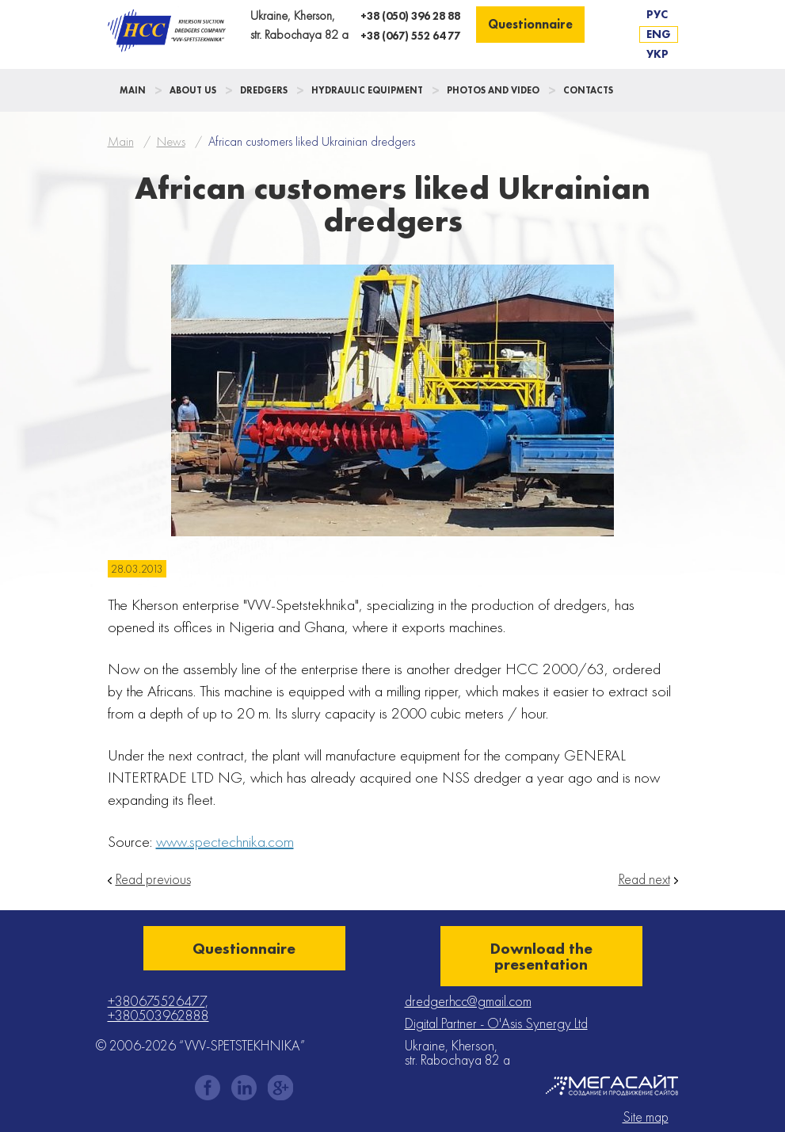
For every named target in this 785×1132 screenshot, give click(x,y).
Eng (658, 34)
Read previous (153, 879)
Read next (644, 879)
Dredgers (264, 90)
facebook (207, 1087)
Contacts (588, 90)
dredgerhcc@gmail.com (468, 1001)
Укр (657, 54)
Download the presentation (541, 956)
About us (193, 90)
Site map (646, 1117)
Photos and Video (493, 90)
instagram (244, 1087)
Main (133, 90)
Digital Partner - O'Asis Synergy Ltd (496, 1023)
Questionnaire (530, 24)
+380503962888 (158, 1015)
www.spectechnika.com (225, 841)
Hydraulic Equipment (367, 90)
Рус (657, 14)
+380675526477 (156, 1001)
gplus (280, 1087)
